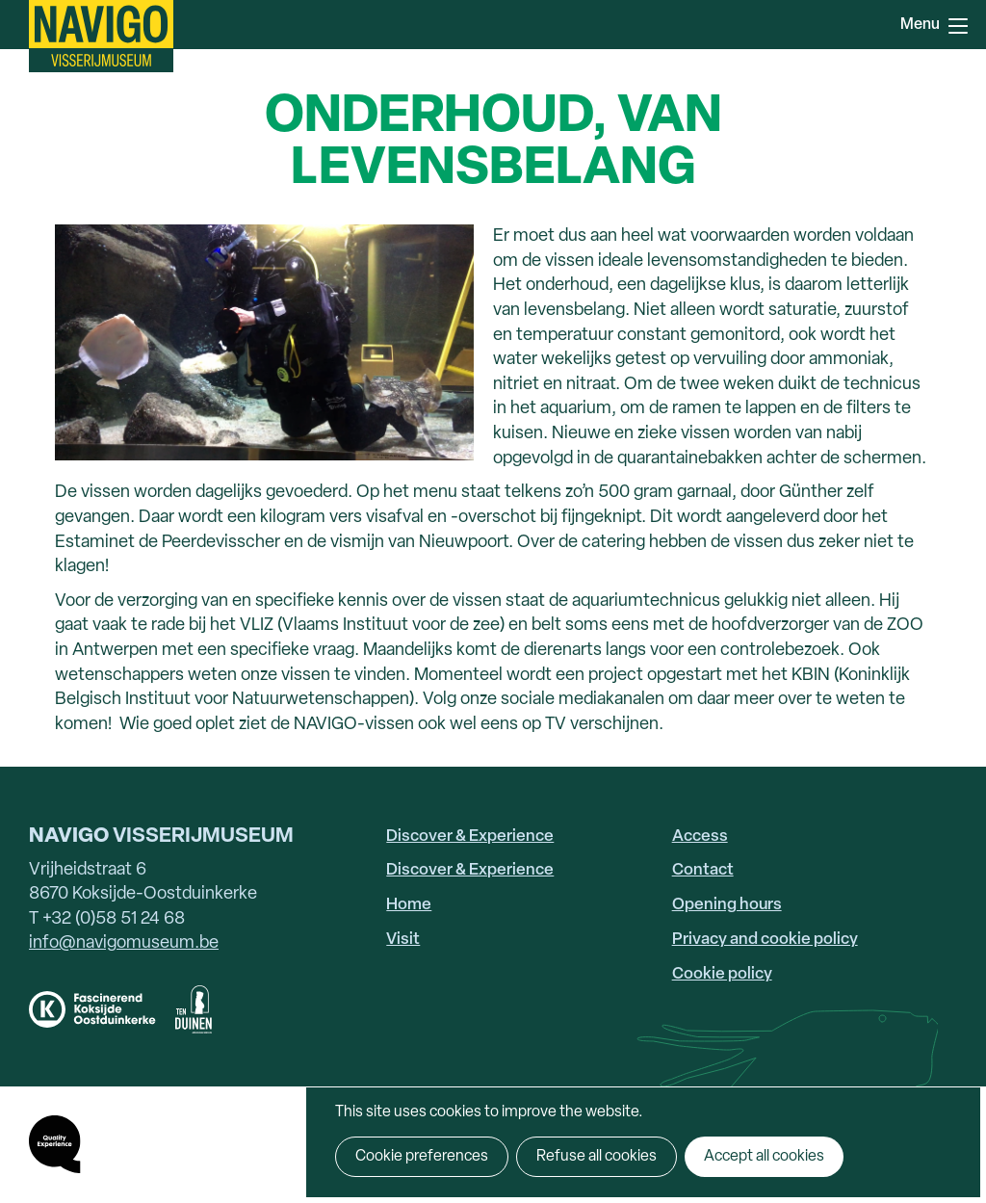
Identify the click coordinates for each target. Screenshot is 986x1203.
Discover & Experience (470, 836)
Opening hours (727, 905)
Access (700, 836)
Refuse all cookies (596, 1156)
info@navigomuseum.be (124, 943)
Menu (958, 26)
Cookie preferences (421, 1156)
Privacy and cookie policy (765, 939)
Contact (703, 870)
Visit (403, 939)
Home (408, 905)
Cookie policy (722, 974)
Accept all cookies (764, 1156)
